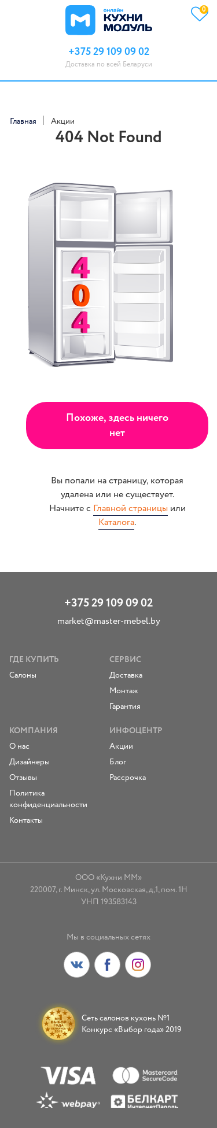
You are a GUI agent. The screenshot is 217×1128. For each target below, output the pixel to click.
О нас (19, 746)
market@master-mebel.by (108, 621)
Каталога (116, 522)
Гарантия (125, 706)
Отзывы (23, 777)
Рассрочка (127, 777)
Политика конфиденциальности (48, 799)
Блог (117, 762)
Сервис (125, 659)
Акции (121, 746)
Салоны (22, 675)
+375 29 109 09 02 (108, 603)
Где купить (34, 659)
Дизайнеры (29, 762)
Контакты (26, 820)
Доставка (125, 675)
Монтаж (123, 691)
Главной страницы (130, 508)
